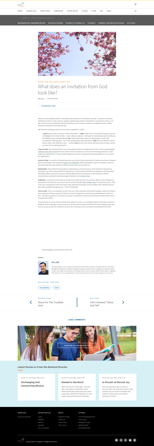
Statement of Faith (63, 417)
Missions (40, 422)
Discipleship (46, 106)
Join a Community (43, 428)
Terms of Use (62, 425)
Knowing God (31, 11)
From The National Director (87, 417)
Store (94, 11)
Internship (41, 425)
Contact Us (61, 420)
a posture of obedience (71, 163)
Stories (85, 11)
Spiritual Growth (83, 425)
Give (101, 11)
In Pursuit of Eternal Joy (75, 23)
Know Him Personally (24, 417)
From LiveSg (82, 420)
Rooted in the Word (55, 23)
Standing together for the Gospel (111, 23)
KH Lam (41, 98)
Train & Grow (45, 11)
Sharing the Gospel (84, 422)
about (109, 11)
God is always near (89, 182)
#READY (20, 11)
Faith (54, 106)
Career (40, 417)
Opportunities (72, 11)
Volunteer (41, 420)
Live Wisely (91, 23)
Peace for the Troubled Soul (50, 304)
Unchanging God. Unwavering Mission (31, 23)
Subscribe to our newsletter (77, 345)
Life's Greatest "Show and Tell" (101, 304)
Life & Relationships (84, 428)
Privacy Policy (62, 422)
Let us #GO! (131, 23)
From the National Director (43, 18)
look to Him (85, 176)
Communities (58, 11)
